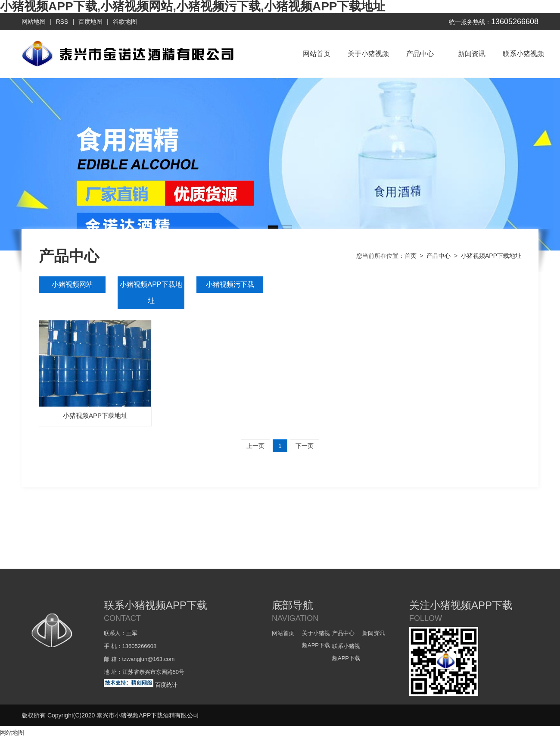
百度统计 (166, 685)
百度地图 (90, 21)
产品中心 (420, 53)
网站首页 (316, 53)
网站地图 (34, 21)
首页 (410, 255)
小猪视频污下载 (230, 284)
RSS (62, 21)
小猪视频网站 (72, 284)
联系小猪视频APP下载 (523, 64)
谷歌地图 (125, 21)
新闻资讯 (471, 53)
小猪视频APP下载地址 (491, 255)
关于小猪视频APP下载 (368, 64)
